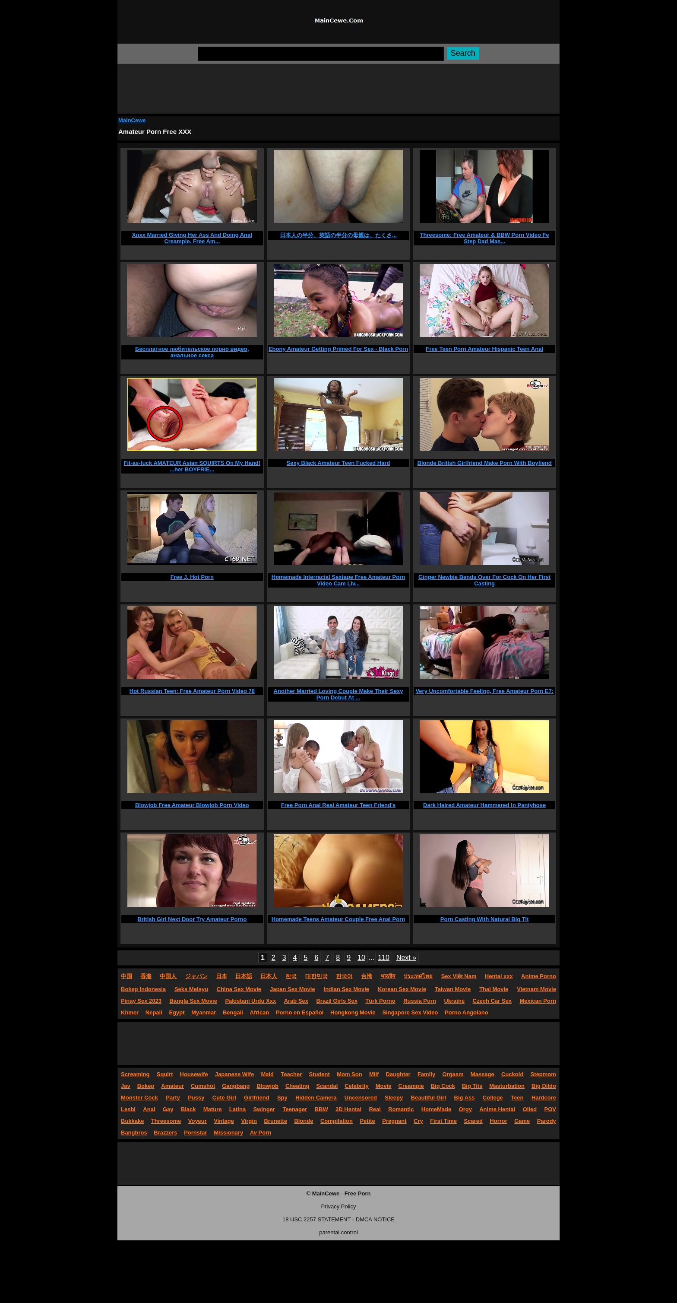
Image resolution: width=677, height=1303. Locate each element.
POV (550, 1109)
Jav (125, 1086)
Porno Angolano (466, 1012)
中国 (126, 976)
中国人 (168, 976)
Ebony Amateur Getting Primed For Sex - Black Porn (338, 349)
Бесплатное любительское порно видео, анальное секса (192, 352)
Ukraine (454, 1001)
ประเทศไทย (418, 976)
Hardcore (543, 1097)
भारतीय (387, 976)
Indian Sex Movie (346, 989)
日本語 (243, 976)
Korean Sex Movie (402, 989)
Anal (149, 1109)
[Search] (321, 54)
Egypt (176, 1012)
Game (522, 1121)
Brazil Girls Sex (336, 1001)
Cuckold (512, 1074)
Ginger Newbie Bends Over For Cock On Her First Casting (484, 580)
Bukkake (132, 1121)
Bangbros (134, 1132)
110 (383, 957)
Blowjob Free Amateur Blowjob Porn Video (192, 805)
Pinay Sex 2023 (141, 1001)
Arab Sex (296, 1001)
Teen (517, 1097)
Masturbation (507, 1086)
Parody (546, 1121)
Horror (498, 1121)
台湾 (366, 976)
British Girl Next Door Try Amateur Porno (192, 919)
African (259, 1012)
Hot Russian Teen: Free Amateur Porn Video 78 (192, 691)
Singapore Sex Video (410, 1012)
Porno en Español (300, 1012)
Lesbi (128, 1109)
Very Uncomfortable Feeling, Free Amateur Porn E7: (484, 691)
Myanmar (203, 1012)
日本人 (268, 976)
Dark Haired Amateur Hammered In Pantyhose (484, 805)
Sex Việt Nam (459, 976)
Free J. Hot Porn (192, 577)
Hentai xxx (499, 976)
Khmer (130, 1012)
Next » (406, 957)
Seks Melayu (191, 989)
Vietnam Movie (536, 989)
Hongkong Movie (353, 1012)
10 (361, 957)
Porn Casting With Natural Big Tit (484, 919)
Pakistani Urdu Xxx (250, 1001)
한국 (291, 976)
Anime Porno (538, 976)
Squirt (165, 1074)
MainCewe (132, 120)
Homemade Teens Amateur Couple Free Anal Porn (338, 919)
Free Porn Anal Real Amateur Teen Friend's (338, 805)
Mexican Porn (537, 1001)
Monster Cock (139, 1097)
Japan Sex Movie (292, 989)
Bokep (146, 1086)
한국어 (344, 976)
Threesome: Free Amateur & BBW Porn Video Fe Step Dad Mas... (484, 238)
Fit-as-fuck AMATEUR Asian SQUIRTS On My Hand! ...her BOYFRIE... (192, 466)
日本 (221, 976)
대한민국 (316, 976)
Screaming (135, 1074)
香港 (146, 976)
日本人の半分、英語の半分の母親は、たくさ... (338, 235)
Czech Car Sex (492, 1001)
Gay (168, 1109)
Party (173, 1097)
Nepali (154, 1012)
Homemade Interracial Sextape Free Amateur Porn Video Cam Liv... (338, 580)
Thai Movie (493, 989)
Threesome (166, 1121)
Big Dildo (543, 1086)
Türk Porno (380, 1001)
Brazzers (165, 1132)
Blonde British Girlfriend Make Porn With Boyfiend (485, 463)
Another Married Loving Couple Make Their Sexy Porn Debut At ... (338, 694)
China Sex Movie (239, 989)
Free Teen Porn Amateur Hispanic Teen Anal (484, 349)
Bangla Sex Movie (193, 1001)
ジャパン (196, 976)
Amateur (172, 1086)
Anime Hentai (497, 1109)
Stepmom (543, 1074)
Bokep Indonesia (143, 989)
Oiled (530, 1109)
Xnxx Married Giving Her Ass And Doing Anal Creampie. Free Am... (192, 238)
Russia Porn (419, 1001)
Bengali (233, 1012)
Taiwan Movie (453, 989)
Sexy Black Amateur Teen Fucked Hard (338, 463)
